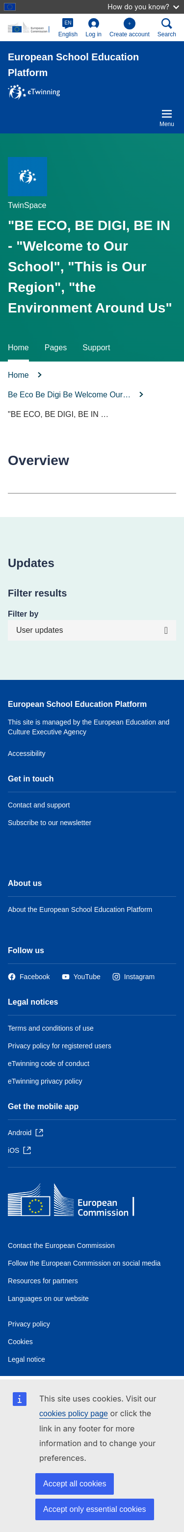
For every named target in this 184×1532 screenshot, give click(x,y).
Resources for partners (43, 1281)
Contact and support (39, 805)
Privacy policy (29, 1324)
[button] (68, 27)
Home (18, 347)
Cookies (20, 1342)
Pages (56, 347)
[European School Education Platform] (31, 27)
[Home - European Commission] (79, 1202)
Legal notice (26, 1359)
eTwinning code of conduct (48, 1063)
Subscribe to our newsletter (49, 823)
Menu (166, 118)
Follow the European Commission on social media (84, 1263)
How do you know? (143, 6)
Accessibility (27, 753)
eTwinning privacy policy (45, 1081)
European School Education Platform (77, 704)
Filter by (23, 614)
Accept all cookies (74, 1484)
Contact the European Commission (61, 1245)
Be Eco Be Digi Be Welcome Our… (69, 394)
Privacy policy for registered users (59, 1046)
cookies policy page (73, 1413)
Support (96, 347)
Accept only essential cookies (94, 1509)
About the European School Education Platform (80, 909)
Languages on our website (48, 1298)
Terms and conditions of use (51, 1028)
